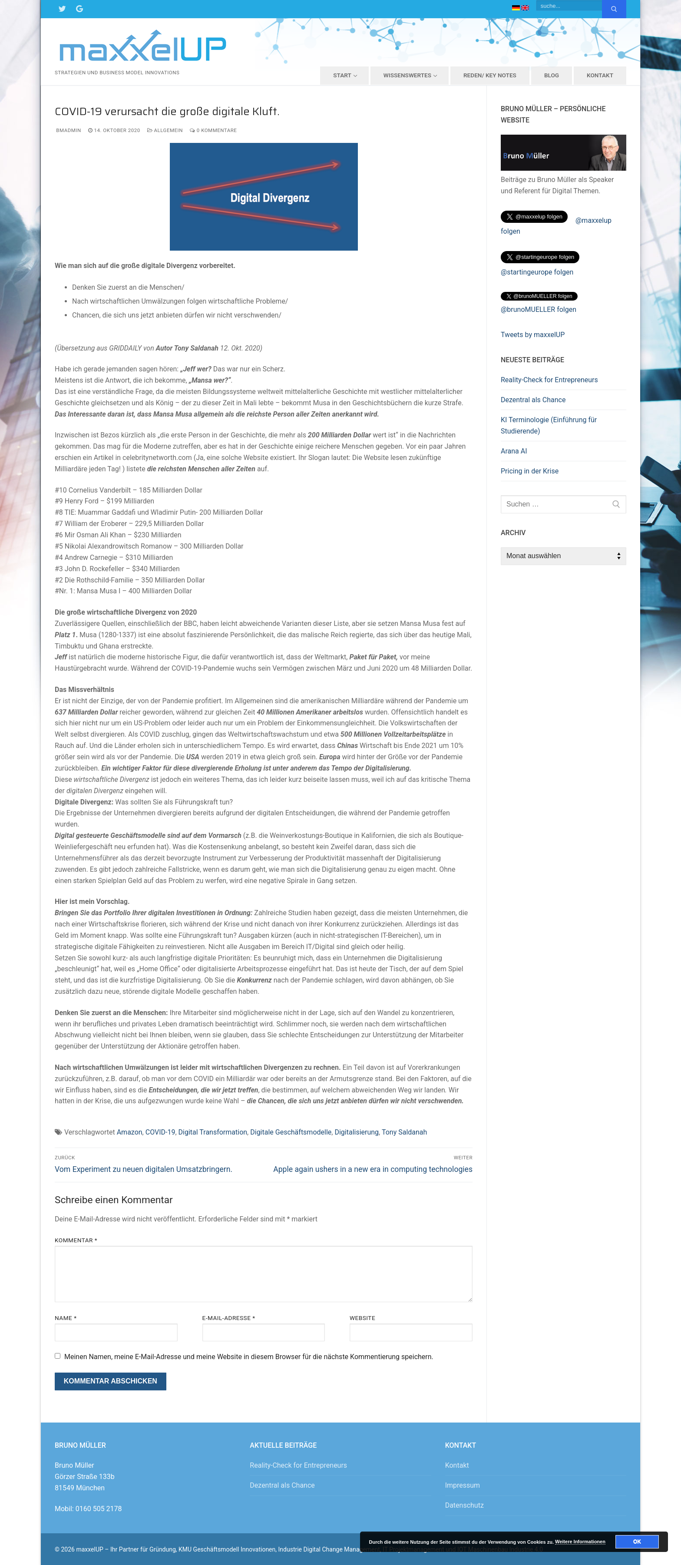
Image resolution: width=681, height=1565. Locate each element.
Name (66, 1317)
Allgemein (165, 130)
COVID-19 (160, 1132)
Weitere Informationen (580, 1541)
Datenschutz (464, 1505)
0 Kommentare (213, 130)
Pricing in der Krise (530, 471)
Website (362, 1317)
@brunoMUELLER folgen (538, 309)
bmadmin (68, 130)
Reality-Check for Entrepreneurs (549, 380)
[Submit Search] (614, 9)
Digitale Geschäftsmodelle (290, 1132)
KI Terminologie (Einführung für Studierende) (549, 425)
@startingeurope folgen (537, 272)
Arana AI (514, 451)
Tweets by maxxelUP (533, 335)
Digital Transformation (213, 1132)
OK (637, 1542)
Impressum (462, 1485)
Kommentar (76, 1240)
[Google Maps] (79, 9)
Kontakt (457, 1465)
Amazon (129, 1132)
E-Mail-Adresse (228, 1317)
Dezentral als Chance (533, 400)
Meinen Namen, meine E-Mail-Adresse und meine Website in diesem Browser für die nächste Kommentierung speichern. (248, 1357)
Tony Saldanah (404, 1132)
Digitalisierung (356, 1132)
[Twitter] (62, 9)
